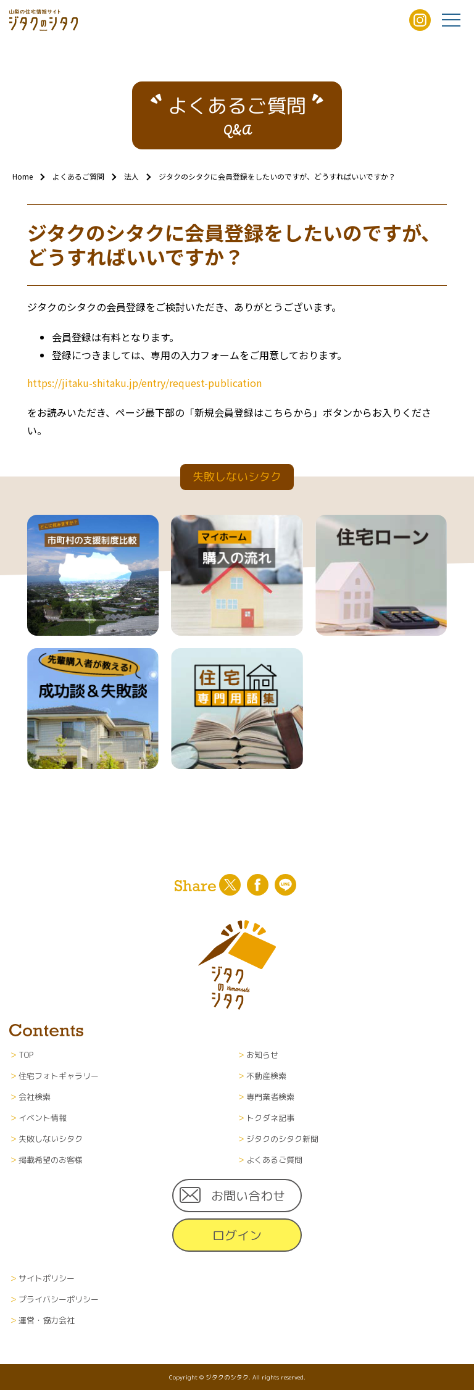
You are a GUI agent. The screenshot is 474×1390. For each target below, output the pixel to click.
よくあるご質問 (78, 176)
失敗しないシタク (51, 1138)
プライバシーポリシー (59, 1299)
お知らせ (262, 1054)
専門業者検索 (270, 1096)
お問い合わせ (248, 1195)
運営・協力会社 (47, 1320)
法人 (131, 176)
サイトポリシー (47, 1278)
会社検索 (35, 1096)
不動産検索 (266, 1075)
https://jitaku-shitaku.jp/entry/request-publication (144, 382)
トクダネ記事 (270, 1117)
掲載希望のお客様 (51, 1159)
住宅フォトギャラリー (59, 1075)
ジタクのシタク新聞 (282, 1138)
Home (22, 176)
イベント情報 (43, 1117)
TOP (26, 1054)
